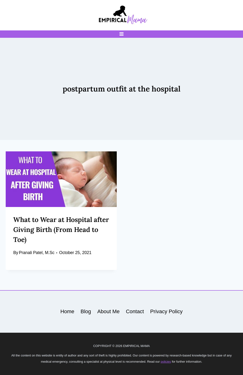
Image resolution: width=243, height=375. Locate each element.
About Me (108, 311)
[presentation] (61, 179)
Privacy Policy (166, 311)
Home (67, 311)
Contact (135, 311)
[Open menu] (121, 34)
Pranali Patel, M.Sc (37, 252)
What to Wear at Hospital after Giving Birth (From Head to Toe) (61, 229)
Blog (85, 311)
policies (166, 361)
